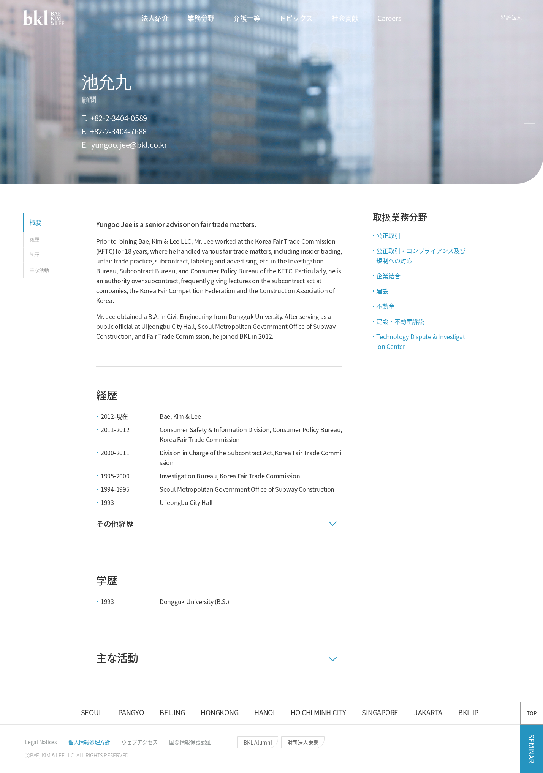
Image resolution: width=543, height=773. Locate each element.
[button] (440, 18)
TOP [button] (531, 713)
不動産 (385, 306)
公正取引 (388, 235)
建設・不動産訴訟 (400, 321)
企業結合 (388, 275)
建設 (382, 290)
